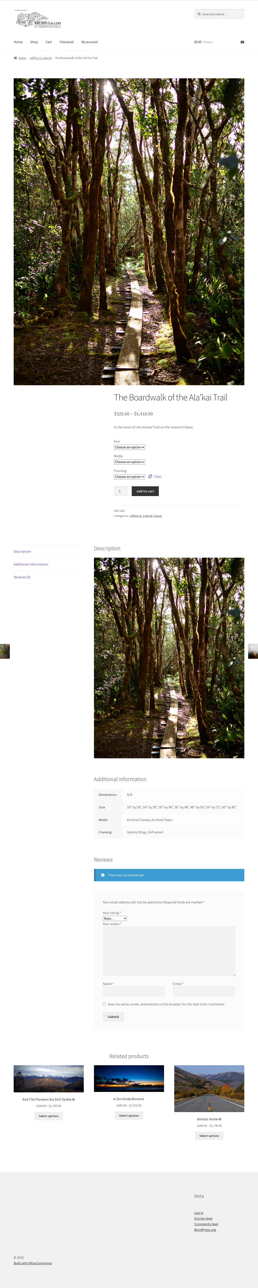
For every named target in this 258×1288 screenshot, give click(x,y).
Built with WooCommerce (33, 1263)
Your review (112, 924)
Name (108, 984)
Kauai (158, 516)
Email (178, 984)
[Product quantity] (121, 491)
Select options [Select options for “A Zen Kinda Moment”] (129, 1116)
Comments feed (206, 1224)
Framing (120, 471)
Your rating (112, 913)
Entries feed (203, 1218)
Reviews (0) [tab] (22, 577)
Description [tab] (22, 551)
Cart (49, 42)
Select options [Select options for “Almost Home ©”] (209, 1136)
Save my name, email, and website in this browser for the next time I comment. (166, 1004)
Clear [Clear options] (158, 476)
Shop (34, 42)
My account (89, 42)
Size (117, 441)
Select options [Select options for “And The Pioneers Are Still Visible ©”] (49, 1116)
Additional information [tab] (31, 564)
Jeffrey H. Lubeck (41, 58)
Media (118, 456)
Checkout (67, 42)
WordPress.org (205, 1229)
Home (18, 42)
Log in (198, 1213)
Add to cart (145, 491)
